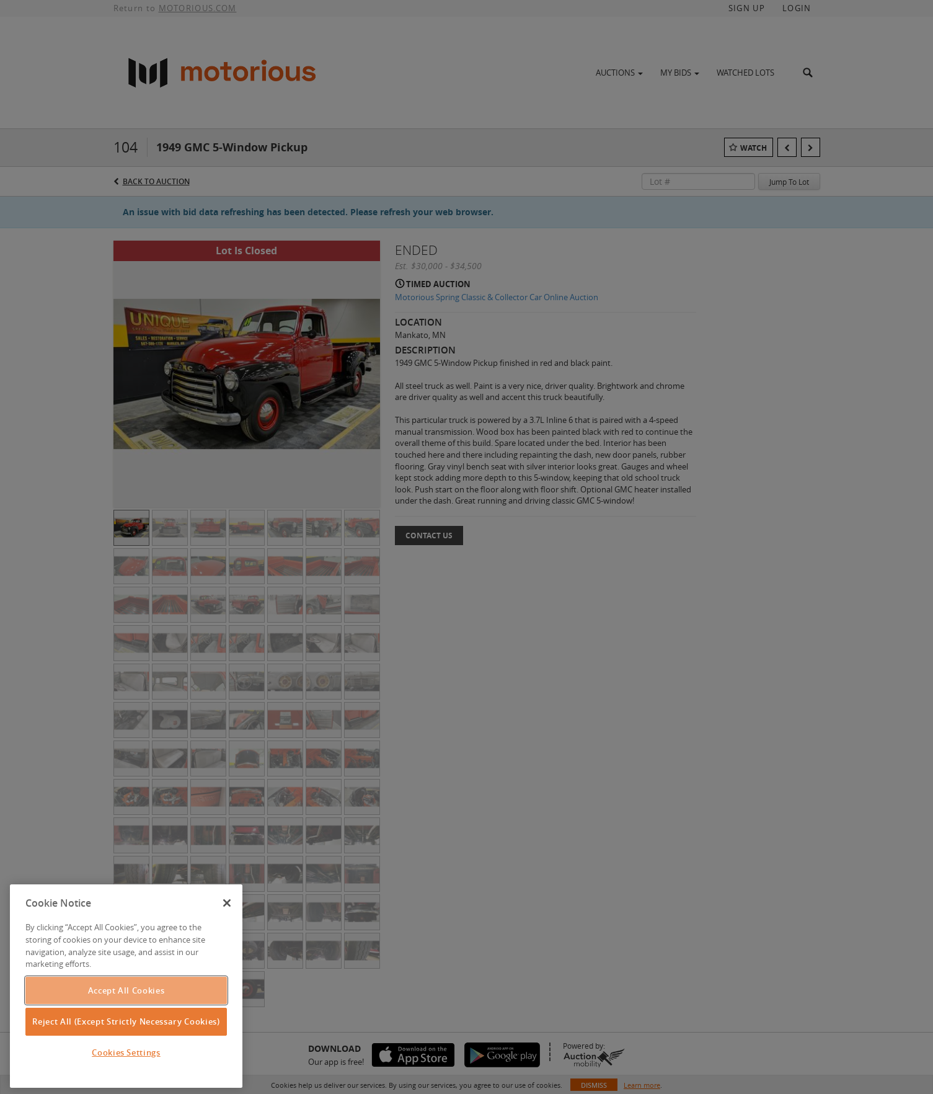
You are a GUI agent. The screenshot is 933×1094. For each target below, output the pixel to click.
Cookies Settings (126, 1052)
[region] (126, 986)
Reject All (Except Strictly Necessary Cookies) (125, 1021)
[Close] (227, 903)
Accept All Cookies (126, 990)
